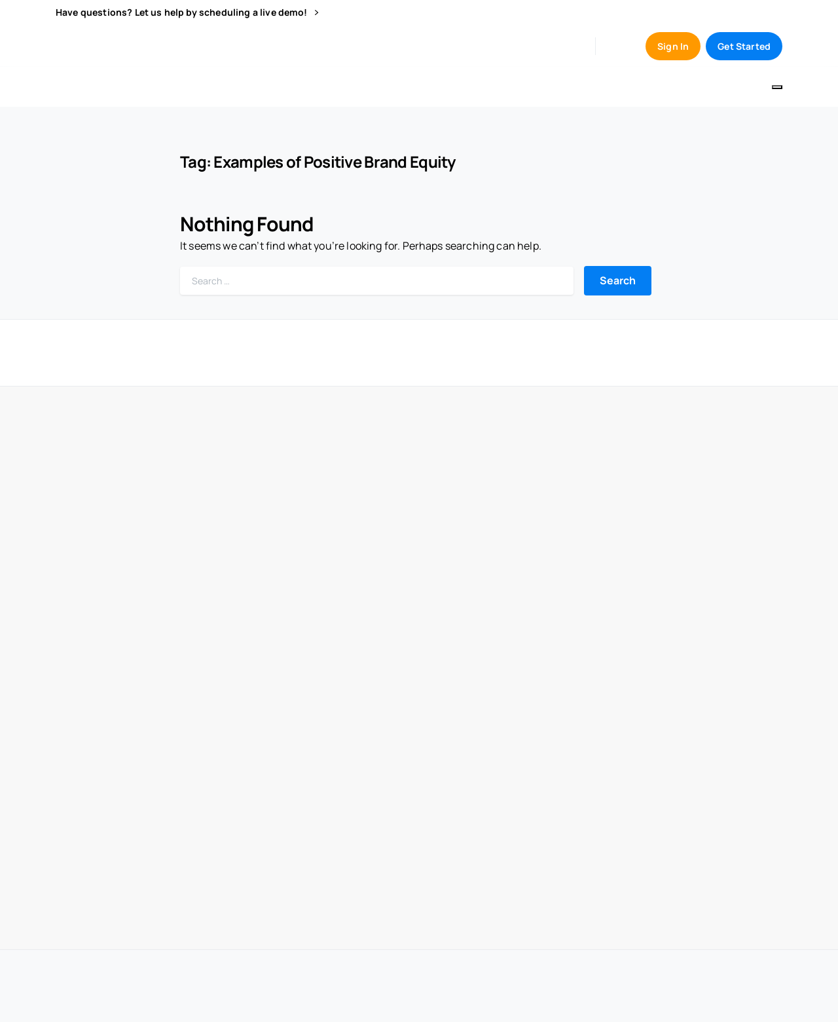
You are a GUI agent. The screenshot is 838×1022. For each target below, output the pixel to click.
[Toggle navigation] (777, 87)
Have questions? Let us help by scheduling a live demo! (187, 12)
